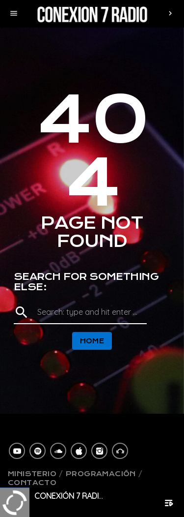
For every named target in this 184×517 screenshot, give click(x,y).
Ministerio (32, 474)
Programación (101, 474)
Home (92, 341)
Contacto (32, 483)
